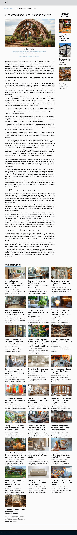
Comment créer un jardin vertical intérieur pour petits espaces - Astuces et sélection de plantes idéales (38, 342)
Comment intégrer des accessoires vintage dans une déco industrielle (60, 427)
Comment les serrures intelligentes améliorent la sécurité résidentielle (15, 341)
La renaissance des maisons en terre (29, 56)
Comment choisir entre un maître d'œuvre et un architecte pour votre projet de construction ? (38, 284)
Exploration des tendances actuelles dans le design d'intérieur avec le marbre (38, 371)
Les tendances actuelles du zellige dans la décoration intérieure (61, 371)
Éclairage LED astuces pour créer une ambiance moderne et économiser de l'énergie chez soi (61, 313)
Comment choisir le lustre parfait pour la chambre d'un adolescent (61, 482)
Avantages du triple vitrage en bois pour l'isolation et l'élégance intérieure (61, 400)
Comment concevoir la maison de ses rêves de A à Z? (63, 85)
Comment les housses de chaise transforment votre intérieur (37, 455)
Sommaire (30, 49)
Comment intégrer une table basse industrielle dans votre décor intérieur (37, 427)
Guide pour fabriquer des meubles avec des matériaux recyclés (61, 341)
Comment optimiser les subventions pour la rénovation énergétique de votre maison (15, 372)
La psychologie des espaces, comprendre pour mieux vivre (65, 37)
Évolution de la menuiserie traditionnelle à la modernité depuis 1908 (15, 511)
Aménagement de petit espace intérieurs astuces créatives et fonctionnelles (14, 312)
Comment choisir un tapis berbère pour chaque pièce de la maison (61, 283)
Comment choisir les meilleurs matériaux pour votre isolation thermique (60, 455)
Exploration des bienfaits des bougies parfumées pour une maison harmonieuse (15, 455)
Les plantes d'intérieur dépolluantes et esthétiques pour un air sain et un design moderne (38, 313)
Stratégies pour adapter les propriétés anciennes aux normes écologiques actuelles (15, 483)
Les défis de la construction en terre (29, 54)
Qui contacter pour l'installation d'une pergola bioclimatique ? (64, 61)
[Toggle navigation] (5, 2)
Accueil (6, 8)
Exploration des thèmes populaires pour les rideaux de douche (15, 400)
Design (11, 8)
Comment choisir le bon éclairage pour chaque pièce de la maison (38, 400)
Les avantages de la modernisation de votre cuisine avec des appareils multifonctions (14, 284)
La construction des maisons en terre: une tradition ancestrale (29, 51)
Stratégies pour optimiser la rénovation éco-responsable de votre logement (15, 427)
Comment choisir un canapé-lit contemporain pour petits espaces (37, 482)
